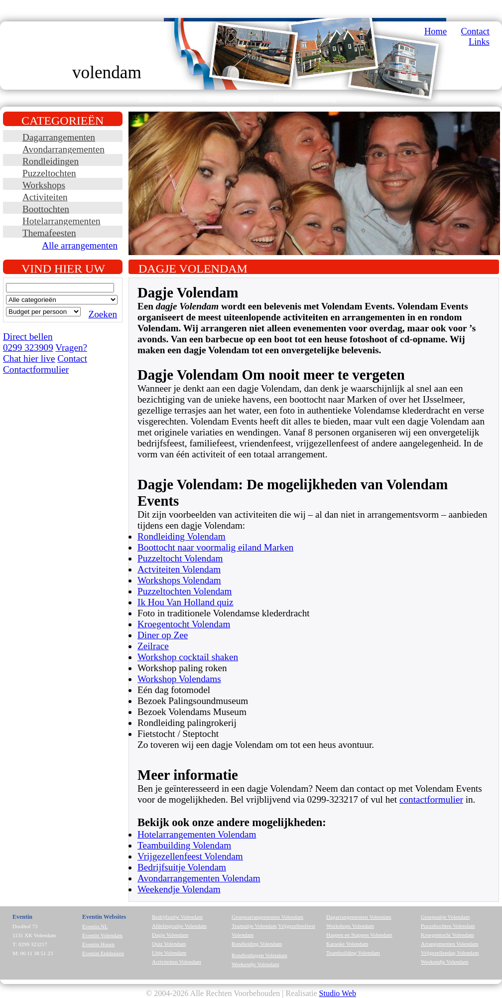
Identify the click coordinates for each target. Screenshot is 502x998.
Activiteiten (45, 197)
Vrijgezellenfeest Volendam (190, 856)
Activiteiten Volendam (176, 962)
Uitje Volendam (169, 953)
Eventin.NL (95, 926)
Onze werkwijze (232, 98)
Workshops (43, 185)
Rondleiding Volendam (181, 536)
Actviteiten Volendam (179, 569)
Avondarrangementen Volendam (198, 878)
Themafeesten (49, 233)
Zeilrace (153, 646)
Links (479, 42)
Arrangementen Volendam (449, 944)
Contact (475, 31)
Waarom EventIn (165, 98)
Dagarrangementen (58, 137)
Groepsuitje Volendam (445, 917)
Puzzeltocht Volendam (180, 558)
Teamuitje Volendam (254, 926)
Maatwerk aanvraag (305, 98)
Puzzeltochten (49, 173)
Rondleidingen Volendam (259, 955)
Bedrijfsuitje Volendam (181, 867)
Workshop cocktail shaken (187, 657)
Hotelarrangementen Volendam (196, 834)
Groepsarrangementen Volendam (267, 917)
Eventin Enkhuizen (103, 953)
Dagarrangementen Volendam (358, 917)
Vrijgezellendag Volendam (450, 953)
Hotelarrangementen (61, 221)
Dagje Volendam (170, 935)
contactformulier (431, 799)
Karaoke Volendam (347, 944)
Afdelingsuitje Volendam (179, 926)
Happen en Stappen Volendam (359, 935)
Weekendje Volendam (179, 889)
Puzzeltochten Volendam (184, 591)
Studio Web (337, 993)
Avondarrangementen (63, 149)
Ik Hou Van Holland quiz (185, 602)
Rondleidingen (50, 161)
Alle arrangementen (80, 245)
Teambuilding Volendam (184, 845)
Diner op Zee (162, 635)
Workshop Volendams (179, 679)
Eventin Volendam (102, 935)
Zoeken (102, 314)
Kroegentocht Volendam (183, 624)
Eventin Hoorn (98, 944)
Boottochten (45, 209)
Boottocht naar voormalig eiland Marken (215, 547)
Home (435, 31)
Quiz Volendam (169, 944)
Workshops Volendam (179, 580)
